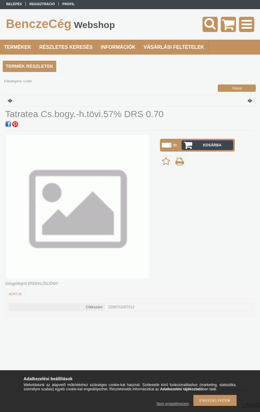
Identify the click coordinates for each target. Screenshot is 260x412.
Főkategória (13, 81)
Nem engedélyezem (173, 404)
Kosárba (212, 145)
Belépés (14, 4)
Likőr (28, 81)
